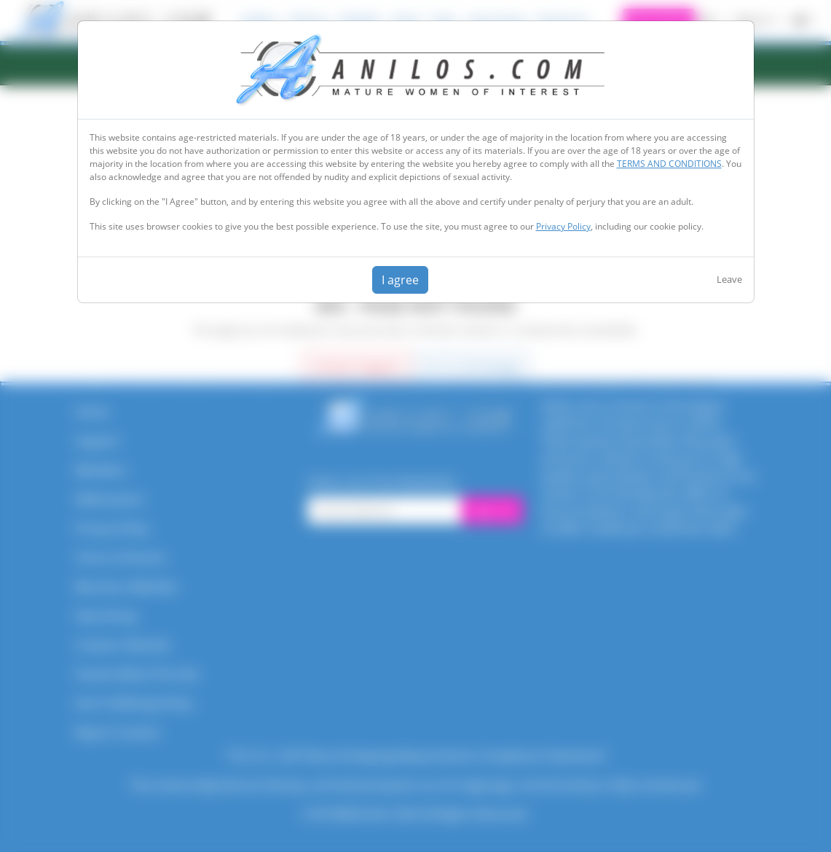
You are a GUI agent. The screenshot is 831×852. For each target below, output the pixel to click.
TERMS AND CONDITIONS (669, 163)
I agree (400, 280)
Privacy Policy (563, 226)
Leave (729, 279)
